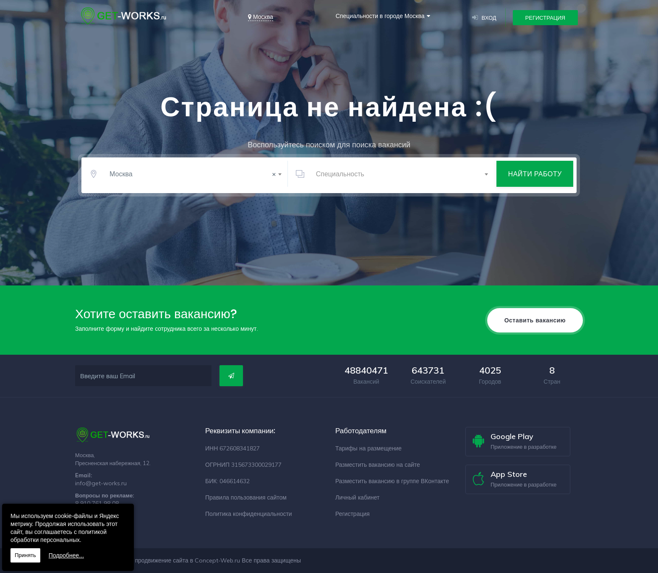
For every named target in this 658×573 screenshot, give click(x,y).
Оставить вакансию (535, 320)
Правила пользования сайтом (246, 497)
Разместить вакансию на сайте (377, 464)
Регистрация (545, 17)
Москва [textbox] (193, 176)
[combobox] (194, 176)
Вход (484, 17)
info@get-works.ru (101, 483)
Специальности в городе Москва (380, 16)
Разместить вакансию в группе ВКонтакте (392, 481)
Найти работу (535, 176)
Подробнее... (66, 555)
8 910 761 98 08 (97, 503)
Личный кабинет (357, 497)
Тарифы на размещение (368, 448)
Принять (25, 555)
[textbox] (400, 176)
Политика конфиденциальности (248, 514)
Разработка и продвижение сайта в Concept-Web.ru (168, 560)
